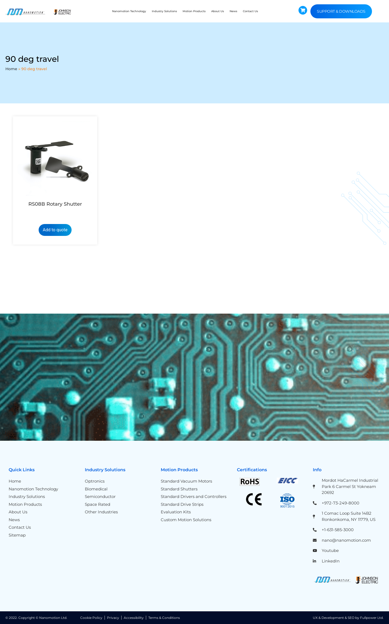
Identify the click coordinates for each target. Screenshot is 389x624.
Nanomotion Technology (129, 11)
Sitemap (17, 535)
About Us (217, 11)
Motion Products (194, 11)
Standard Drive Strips (182, 504)
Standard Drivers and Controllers (193, 496)
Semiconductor (100, 496)
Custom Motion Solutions (186, 519)
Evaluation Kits (176, 511)
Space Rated (97, 504)
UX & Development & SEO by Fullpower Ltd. (348, 618)
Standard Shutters (179, 488)
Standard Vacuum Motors (186, 481)
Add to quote (55, 229)
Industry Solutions (164, 11)
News (233, 11)
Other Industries (101, 511)
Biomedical (96, 488)
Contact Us (250, 11)
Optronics (95, 481)
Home (11, 68)
